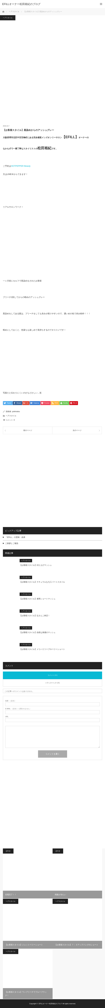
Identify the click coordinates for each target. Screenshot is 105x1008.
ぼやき (8, 851)
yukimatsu (16, 411)
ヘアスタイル (7, 18)
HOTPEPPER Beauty (20, 166)
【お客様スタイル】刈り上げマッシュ (36, 565)
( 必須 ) (10, 701)
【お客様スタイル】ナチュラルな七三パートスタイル (42, 582)
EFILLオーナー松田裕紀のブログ (50, 1003)
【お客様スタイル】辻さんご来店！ (35, 615)
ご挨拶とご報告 (11, 543)
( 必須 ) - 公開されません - (18, 709)
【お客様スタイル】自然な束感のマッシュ (37, 632)
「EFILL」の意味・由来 (15, 537)
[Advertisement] (52, 459)
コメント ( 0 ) (52, 675)
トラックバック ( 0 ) (52, 683)
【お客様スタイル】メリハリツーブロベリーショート (42, 649)
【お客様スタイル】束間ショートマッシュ (37, 599)
